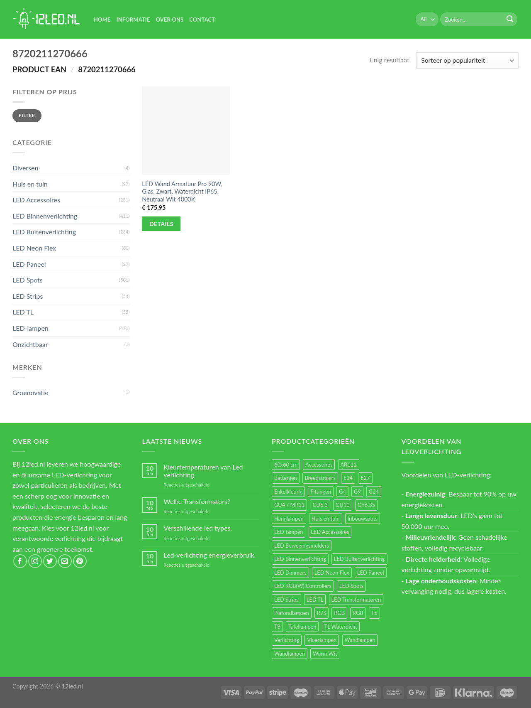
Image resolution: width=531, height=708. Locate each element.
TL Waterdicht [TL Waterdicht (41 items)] (340, 626)
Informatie (133, 19)
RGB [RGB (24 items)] (339, 613)
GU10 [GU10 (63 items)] (343, 505)
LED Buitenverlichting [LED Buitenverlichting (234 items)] (359, 559)
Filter (27, 115)
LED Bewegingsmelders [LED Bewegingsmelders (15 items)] (301, 545)
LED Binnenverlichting (44, 216)
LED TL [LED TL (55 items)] (315, 599)
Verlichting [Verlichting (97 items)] (286, 640)
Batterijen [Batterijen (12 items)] (285, 477)
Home (102, 19)
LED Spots (27, 280)
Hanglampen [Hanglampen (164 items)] (289, 518)
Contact (202, 19)
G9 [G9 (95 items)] (357, 491)
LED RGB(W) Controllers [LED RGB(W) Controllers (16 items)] (302, 586)
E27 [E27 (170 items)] (365, 477)
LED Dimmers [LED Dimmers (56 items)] (290, 572)
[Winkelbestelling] (467, 60)
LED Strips (27, 296)
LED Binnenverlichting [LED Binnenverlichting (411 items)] (300, 559)
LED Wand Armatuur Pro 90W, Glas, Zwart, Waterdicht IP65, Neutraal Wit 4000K (182, 191)
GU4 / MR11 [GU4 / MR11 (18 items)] (289, 505)
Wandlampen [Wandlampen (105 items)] (360, 640)
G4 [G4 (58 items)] (342, 491)
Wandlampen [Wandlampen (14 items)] (289, 653)
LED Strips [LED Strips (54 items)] (286, 599)
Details (161, 223)
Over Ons (170, 19)
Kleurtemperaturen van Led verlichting (203, 471)
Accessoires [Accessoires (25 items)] (318, 464)
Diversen (25, 168)
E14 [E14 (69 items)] (348, 477)
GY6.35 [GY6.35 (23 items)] (366, 505)
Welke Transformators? (196, 501)
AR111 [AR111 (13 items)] (349, 464)
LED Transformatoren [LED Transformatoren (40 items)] (356, 599)
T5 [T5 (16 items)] (374, 613)
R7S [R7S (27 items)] (321, 613)
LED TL (23, 312)
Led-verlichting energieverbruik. (209, 555)
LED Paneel (29, 264)
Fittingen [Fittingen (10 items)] (320, 491)
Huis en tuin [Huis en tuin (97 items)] (326, 518)
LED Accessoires (36, 200)
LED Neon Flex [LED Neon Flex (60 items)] (331, 572)
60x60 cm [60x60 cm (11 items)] (285, 464)
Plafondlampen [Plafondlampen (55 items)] (291, 613)
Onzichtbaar (30, 344)
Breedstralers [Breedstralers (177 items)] (320, 477)
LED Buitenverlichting (44, 232)
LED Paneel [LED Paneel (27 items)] (370, 572)
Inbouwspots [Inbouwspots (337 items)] (363, 518)
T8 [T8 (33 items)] (277, 626)
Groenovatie (30, 392)
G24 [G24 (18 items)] (374, 491)
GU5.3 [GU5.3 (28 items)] (320, 505)
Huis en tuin (30, 184)
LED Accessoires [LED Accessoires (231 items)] (330, 532)
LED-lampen (30, 328)
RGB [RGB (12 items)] (358, 613)
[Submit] (510, 19)
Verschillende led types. (197, 528)
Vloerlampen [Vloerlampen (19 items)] (321, 640)
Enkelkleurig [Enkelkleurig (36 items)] (288, 491)
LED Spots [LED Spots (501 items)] (351, 586)
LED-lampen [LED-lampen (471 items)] (288, 532)
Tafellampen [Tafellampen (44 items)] (302, 626)
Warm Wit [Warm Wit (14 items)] (325, 653)
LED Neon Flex (34, 248)
